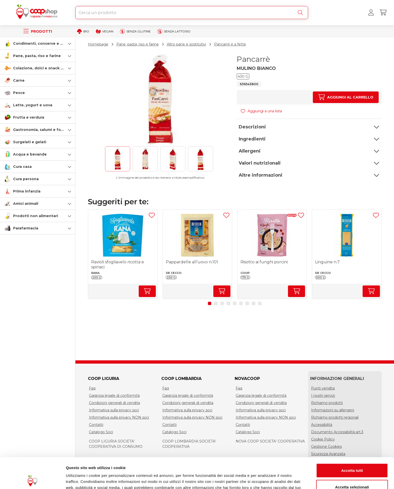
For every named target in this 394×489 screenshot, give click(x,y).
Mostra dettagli (264, 479)
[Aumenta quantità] (345, 97)
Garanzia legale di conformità (114, 395)
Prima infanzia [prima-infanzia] (26, 191)
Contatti (96, 424)
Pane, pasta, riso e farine (137, 44)
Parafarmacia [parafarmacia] (25, 228)
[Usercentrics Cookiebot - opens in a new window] (33, 479)
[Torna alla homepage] (38, 12)
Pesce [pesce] (19, 92)
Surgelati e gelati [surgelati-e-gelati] (29, 142)
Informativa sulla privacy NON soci (119, 417)
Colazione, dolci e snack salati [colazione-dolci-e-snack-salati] (42, 68)
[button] (37, 43)
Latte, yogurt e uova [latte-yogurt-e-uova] (32, 105)
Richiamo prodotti (327, 403)
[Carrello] (383, 12)
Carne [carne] (19, 80)
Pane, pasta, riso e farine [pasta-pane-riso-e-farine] (37, 56)
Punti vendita (323, 388)
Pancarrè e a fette (230, 44)
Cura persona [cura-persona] (26, 179)
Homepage (98, 44)
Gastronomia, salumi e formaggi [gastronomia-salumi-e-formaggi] (43, 129)
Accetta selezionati (352, 456)
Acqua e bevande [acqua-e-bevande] (30, 154)
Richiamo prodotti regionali (335, 417)
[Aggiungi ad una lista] (151, 215)
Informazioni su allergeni (332, 410)
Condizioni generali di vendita (114, 403)
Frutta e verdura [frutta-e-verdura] (28, 117)
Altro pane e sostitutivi (186, 44)
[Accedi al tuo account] (371, 12)
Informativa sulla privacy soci (114, 410)
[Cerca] (301, 12)
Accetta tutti (352, 439)
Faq (92, 388)
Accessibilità (321, 424)
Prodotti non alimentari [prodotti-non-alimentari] (35, 216)
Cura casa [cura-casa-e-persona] (22, 166)
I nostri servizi (323, 395)
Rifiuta (352, 472)
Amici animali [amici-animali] (25, 203)
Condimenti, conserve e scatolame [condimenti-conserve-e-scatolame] (46, 43)
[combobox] (192, 12)
